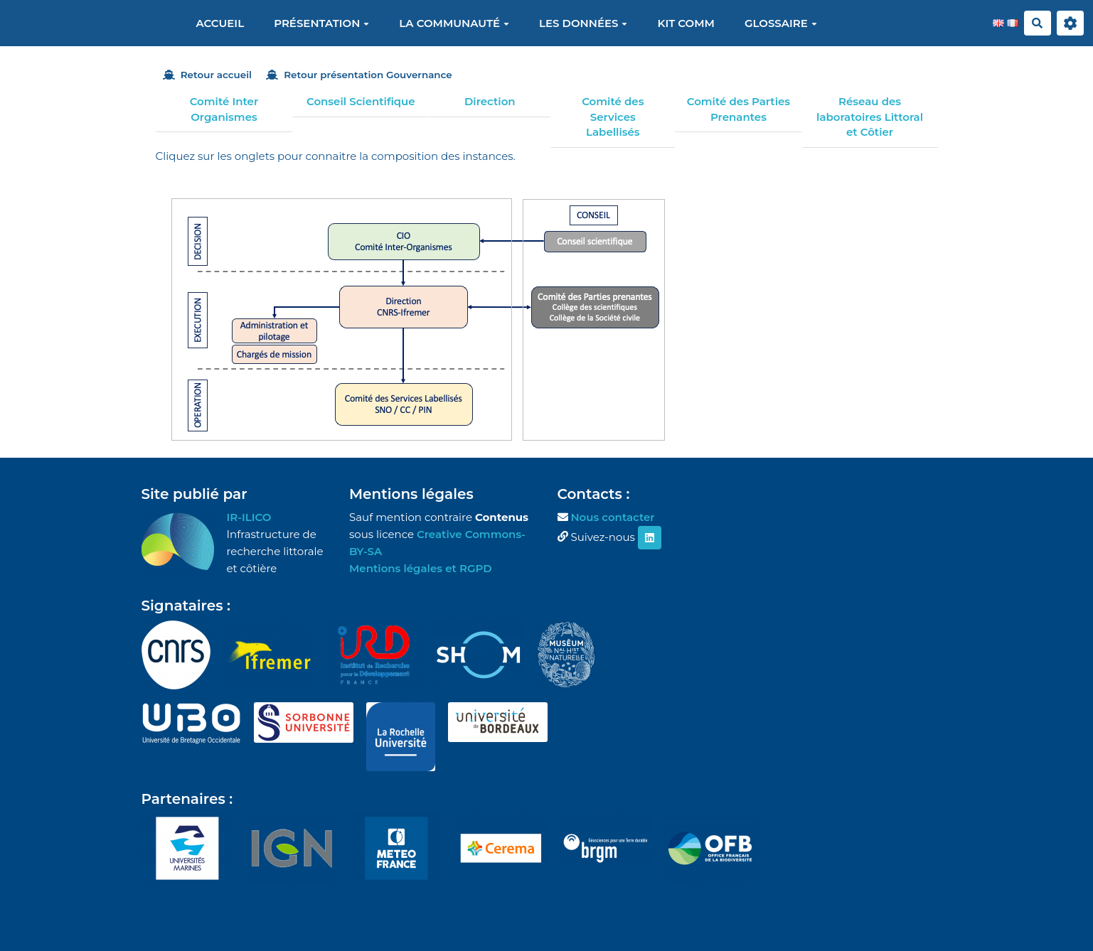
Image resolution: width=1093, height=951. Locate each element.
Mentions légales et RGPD (420, 568)
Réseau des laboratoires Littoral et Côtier (869, 117)
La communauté (454, 23)
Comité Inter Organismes (224, 109)
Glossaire (781, 23)
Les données (583, 23)
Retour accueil (207, 74)
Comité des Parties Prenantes (738, 109)
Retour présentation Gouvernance (359, 74)
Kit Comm (685, 23)
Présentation (321, 23)
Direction (490, 101)
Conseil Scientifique (360, 101)
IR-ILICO (249, 517)
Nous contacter (612, 517)
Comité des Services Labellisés (613, 117)
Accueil (220, 23)
